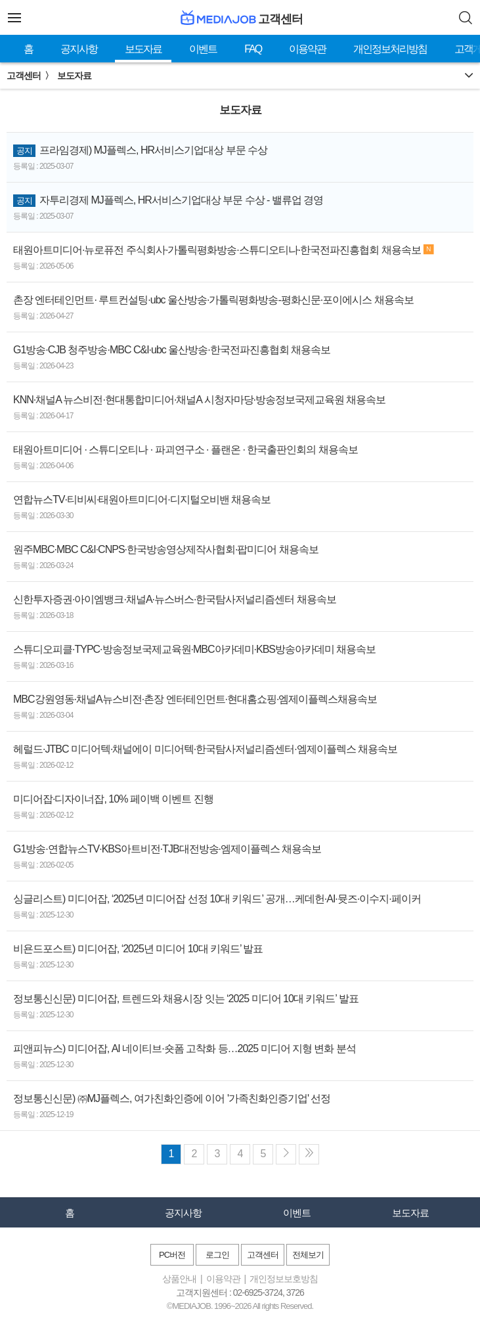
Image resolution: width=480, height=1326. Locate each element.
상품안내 (179, 1278)
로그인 (217, 1255)
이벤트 (203, 49)
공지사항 (78, 49)
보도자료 (143, 49)
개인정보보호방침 (284, 1278)
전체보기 (308, 1255)
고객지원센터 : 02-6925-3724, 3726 (240, 1292)
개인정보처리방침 (390, 49)
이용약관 (307, 49)
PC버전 (172, 1255)
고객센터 (262, 1255)
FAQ (252, 49)
